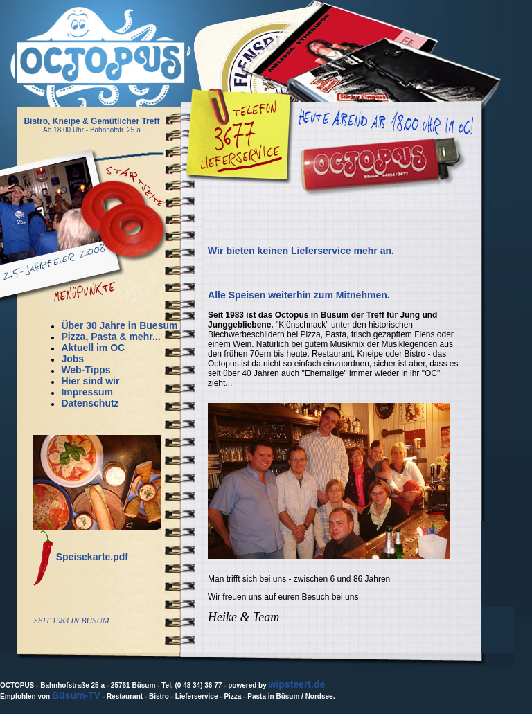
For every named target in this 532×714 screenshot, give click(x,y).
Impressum (87, 392)
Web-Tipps (85, 369)
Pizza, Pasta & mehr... (110, 336)
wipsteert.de (297, 684)
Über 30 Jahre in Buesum (119, 325)
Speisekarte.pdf (92, 556)
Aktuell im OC (93, 347)
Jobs (72, 358)
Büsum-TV (76, 695)
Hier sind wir (90, 380)
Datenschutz (89, 403)
